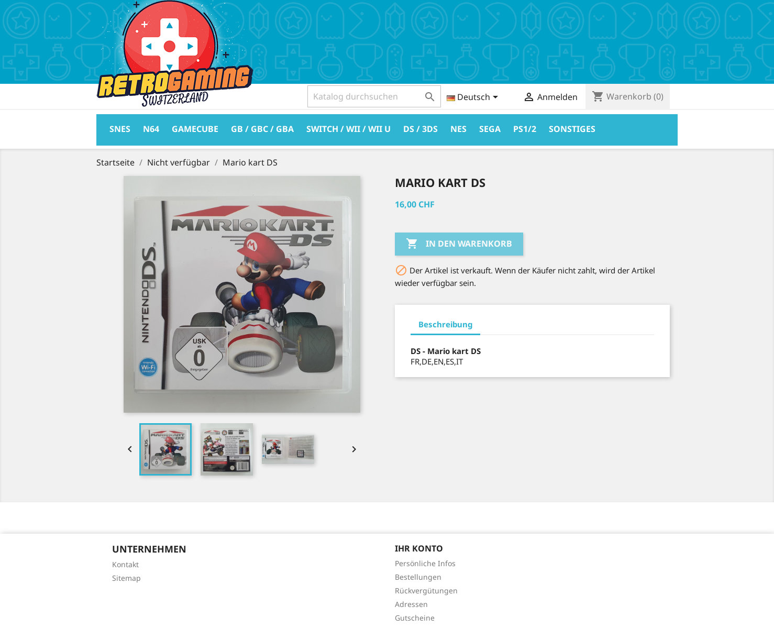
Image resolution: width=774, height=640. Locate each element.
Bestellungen (418, 577)
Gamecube (195, 129)
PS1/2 (524, 129)
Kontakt (125, 564)
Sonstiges (572, 129)
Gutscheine (415, 618)
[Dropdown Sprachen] (474, 98)
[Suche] (374, 96)
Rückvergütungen (426, 590)
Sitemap (126, 578)
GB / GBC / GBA (262, 129)
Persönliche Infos (425, 563)
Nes (458, 129)
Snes (119, 129)
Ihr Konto (419, 548)
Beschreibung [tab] (445, 324)
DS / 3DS (420, 129)
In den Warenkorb (459, 244)
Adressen (411, 604)
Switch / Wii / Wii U (348, 129)
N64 (151, 129)
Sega (490, 129)
